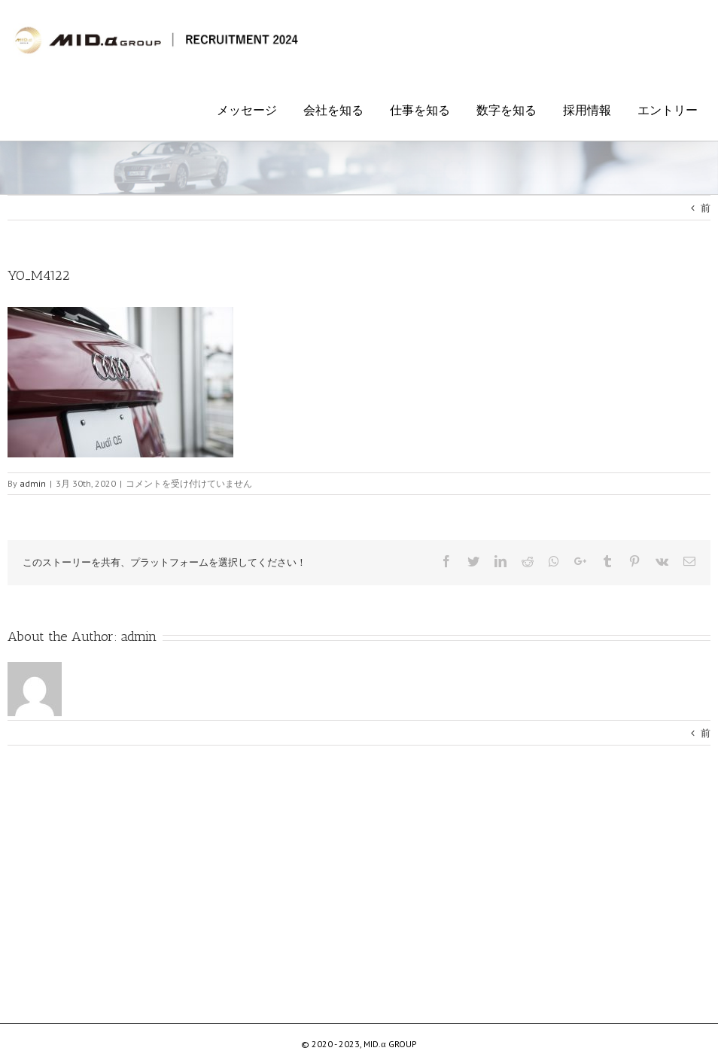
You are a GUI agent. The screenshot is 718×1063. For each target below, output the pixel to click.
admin (139, 636)
